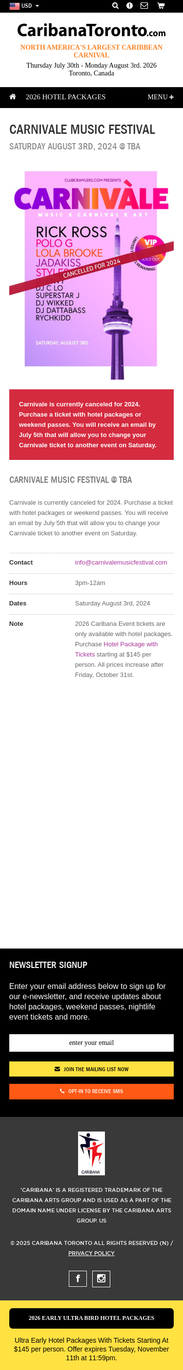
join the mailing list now (91, 1069)
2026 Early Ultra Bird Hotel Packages (92, 1318)
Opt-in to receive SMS (91, 1091)
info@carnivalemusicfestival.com (121, 562)
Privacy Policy (91, 1253)
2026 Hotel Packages (66, 97)
